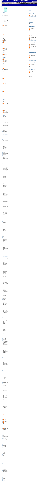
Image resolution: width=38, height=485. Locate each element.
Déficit (4, 242)
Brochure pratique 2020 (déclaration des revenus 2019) (5, 79)
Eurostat (3, 472)
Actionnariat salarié (5, 342)
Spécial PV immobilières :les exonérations (4, 35)
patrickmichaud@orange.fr (5, 20)
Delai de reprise (4, 230)
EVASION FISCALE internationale (5, 221)
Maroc (4, 323)
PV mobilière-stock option (5, 351)
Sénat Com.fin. (4, 456)
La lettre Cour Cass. (4, 455)
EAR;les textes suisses (33, 35)
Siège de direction (5, 212)
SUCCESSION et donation (5, 311)
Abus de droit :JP (5, 168)
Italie (3, 321)
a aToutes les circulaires (5, 435)
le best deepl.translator (33, 19)
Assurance (4, 302)
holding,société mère (5, 246)
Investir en (4, 317)
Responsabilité (4, 133)
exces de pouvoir (4, 184)
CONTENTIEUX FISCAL (5, 163)
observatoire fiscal (5, 147)
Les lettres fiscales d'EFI (5, 125)
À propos (5, 22)
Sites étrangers (5, 422)
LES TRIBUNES (30, 76)
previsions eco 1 (4, 480)
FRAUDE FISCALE (5, 295)
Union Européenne (4, 399)
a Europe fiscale (4, 443)
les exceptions (32, 72)
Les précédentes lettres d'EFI (33, 15)
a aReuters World (4, 434)
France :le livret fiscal (5, 320)
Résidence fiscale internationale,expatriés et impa (5, 341)
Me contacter (5, 21)
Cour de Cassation (4, 468)
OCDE (3, 333)
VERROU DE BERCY (5, 201)
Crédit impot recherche (5, 145)
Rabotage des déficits (6, 91)
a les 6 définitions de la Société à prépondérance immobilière (5, 49)
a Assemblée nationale (5, 463)
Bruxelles (4, 229)
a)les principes (32, 71)
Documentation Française (5, 471)
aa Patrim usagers (5, 58)
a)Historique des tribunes (5, 124)
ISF (4, 68)
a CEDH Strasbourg (4, 438)
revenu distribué (4, 272)
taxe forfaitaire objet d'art (5, 313)
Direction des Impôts (5, 470)
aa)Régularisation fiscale (5, 166)
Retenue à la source (5, 211)
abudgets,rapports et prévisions (5, 139)
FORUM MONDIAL (5, 397)
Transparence (4, 407)
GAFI (3, 454)
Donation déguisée (5, 305)
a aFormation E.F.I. (4, 429)
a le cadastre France (4, 446)
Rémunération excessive (5, 250)
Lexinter (3, 477)
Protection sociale (4, 339)
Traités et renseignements (5, 390)
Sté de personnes (4, 377)
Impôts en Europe (5, 421)
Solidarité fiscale (4, 160)
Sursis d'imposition (5, 312)
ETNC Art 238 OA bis (5, 231)
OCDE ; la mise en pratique (33, 39)
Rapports (4, 149)
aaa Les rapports (4, 222)
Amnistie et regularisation (5, 153)
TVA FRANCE (4, 385)
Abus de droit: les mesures (5, 169)
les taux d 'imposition (5, 309)
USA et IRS (4, 330)
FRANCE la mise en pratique (33, 37)
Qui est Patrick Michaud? (5, 14)
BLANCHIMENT (4, 154)
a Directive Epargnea (5, 400)
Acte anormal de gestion (5, 170)
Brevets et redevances (5, 238)
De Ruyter (4, 343)
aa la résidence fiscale (33, 64)
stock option (4, 273)
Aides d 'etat (4, 223)
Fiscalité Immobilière (5, 276)
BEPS (4, 334)
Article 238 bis (4, 228)
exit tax (4, 265)
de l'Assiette (4, 179)
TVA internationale (5, 255)
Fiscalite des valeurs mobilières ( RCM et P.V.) (5, 258)
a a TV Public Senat (6, 428)
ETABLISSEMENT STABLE (5, 206)
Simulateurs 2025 (32, 23)
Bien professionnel (5, 303)
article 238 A (4, 227)
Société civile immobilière (5, 291)
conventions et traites (32, 28)
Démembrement (4, 304)
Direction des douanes (5, 469)
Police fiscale (4, 193)
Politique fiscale (4, 148)
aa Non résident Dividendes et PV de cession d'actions (5, 47)
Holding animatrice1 (5, 280)
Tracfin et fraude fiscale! (5, 122)
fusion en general (4, 298)
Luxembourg (4, 322)
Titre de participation (5, 274)
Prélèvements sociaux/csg (5, 405)
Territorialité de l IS (5, 215)
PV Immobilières (5, 350)
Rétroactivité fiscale (5, 200)
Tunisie (4, 329)
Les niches (4, 146)
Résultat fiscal (4, 357)
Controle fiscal (4, 176)
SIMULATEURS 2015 (6, 103)
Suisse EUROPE (4, 328)
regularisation (4, 340)
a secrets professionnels (5, 116)
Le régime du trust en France (33, 46)
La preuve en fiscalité (5, 187)
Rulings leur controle (5, 406)
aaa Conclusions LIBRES (5, 167)
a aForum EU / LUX (5, 430)
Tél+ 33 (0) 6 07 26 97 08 (5, 15)
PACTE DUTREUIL (5, 338)
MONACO (4, 324)
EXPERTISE (4, 236)
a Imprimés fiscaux (4, 445)
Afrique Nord (4, 152)
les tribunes (32, 66)
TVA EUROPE (4, 384)
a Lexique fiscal (4, 447)
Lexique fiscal (4, 478)
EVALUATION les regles (5, 218)
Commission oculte (5, 239)
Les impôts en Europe (5, 476)
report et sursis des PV (5, 270)
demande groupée (5, 394)
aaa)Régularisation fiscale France (5, 136)
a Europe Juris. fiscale (5, 444)
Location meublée (5, 247)
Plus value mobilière (5, 310)
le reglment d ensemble (33, 55)
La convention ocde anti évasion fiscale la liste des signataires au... (32, 30)
